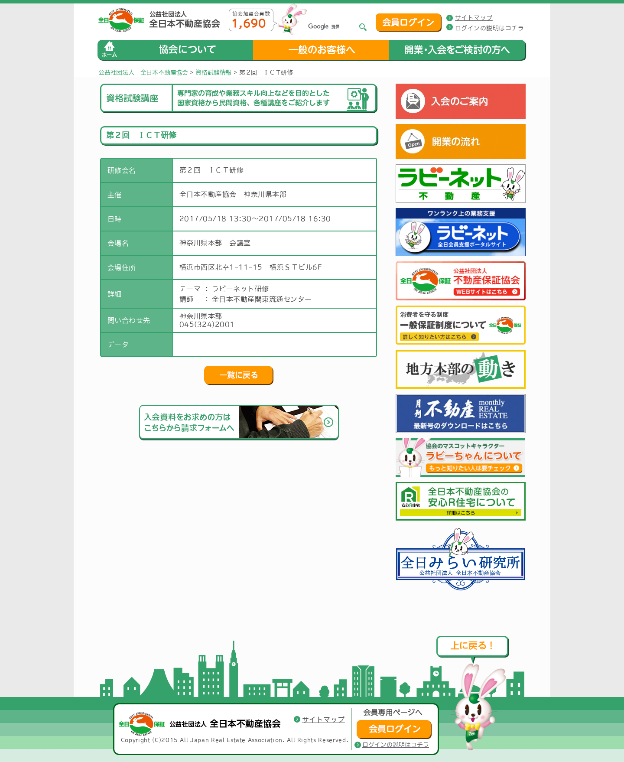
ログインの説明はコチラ (489, 28)
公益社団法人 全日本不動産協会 (143, 72)
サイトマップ (474, 18)
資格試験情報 (213, 72)
